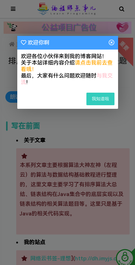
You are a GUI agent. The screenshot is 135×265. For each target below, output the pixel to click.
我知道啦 (100, 98)
